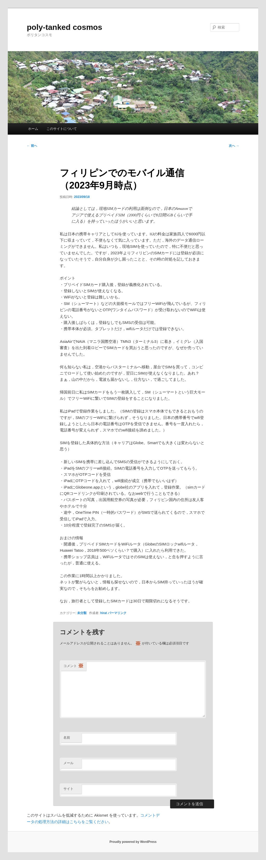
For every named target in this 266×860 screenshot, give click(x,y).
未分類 (82, 613)
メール (68, 763)
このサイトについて (61, 129)
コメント (73, 666)
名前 (66, 737)
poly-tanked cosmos (64, 27)
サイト (68, 789)
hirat (103, 613)
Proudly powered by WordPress (132, 842)
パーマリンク (117, 613)
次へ (234, 146)
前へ (32, 146)
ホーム (33, 129)
